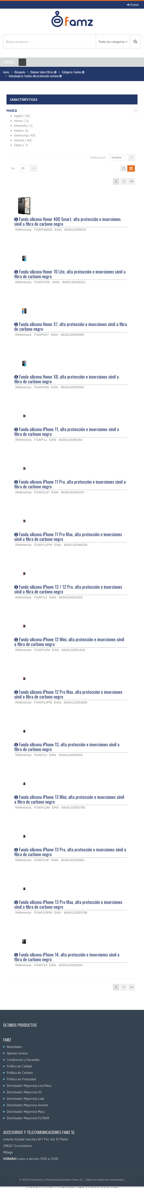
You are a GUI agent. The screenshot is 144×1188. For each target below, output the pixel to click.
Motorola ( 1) (23, 125)
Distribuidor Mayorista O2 (24, 1092)
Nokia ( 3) (21, 130)
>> (131, 181)
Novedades (14, 1047)
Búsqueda (19, 72)
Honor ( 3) (21, 121)
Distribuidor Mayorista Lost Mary (29, 1086)
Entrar (133, 4)
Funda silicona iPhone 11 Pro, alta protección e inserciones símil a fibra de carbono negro (70, 484)
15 (22, 168)
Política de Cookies (20, 1073)
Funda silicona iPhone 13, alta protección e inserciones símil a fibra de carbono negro (66, 746)
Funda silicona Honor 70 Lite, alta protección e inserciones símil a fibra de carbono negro (69, 274)
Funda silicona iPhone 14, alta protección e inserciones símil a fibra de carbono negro (66, 957)
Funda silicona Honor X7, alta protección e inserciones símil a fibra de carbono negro (70, 326)
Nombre (117, 157)
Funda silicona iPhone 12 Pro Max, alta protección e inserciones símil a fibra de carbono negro (68, 694)
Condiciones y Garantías (23, 1060)
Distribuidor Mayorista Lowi (25, 1099)
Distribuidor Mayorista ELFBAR (28, 1118)
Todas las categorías (112, 41)
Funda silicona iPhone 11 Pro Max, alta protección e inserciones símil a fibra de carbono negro (68, 536)
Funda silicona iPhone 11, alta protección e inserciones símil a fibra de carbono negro (66, 431)
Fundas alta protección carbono (43, 76)
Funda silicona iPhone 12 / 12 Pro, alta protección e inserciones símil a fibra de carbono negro (68, 589)
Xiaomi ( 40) (23, 140)
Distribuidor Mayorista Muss (26, 1112)
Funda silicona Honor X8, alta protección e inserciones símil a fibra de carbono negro (66, 379)
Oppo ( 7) (21, 145)
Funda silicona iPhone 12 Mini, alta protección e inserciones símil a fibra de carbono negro (69, 641)
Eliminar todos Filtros (43, 72)
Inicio (6, 72)
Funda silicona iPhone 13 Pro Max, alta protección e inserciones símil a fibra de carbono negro (68, 904)
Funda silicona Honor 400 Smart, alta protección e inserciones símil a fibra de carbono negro (67, 221)
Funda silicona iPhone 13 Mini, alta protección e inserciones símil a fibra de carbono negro (69, 799)
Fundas (79, 72)
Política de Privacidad (21, 1079)
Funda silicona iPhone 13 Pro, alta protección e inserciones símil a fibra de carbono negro (70, 851)
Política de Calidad (19, 1066)
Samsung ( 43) (24, 135)
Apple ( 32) (22, 116)
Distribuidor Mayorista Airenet (27, 1105)
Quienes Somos (17, 1053)
